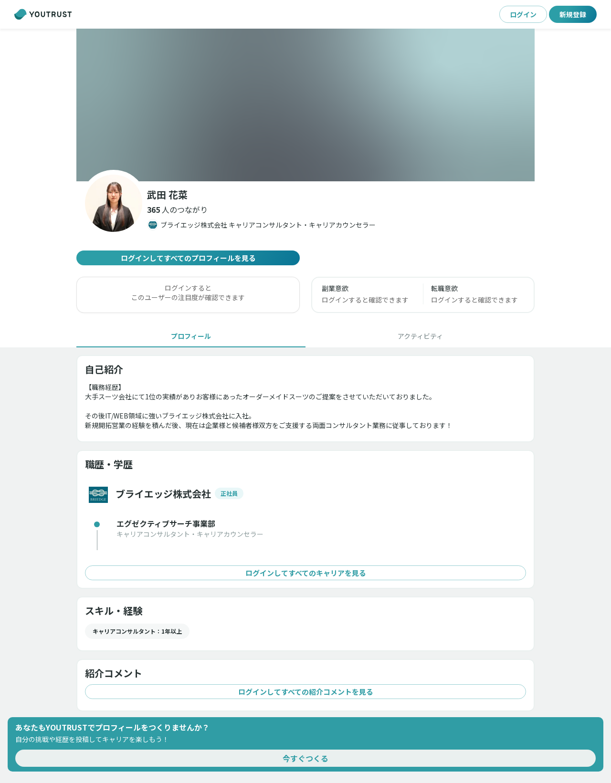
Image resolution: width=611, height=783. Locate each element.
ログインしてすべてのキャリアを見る (305, 573)
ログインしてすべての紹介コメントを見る (305, 692)
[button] (177, 209)
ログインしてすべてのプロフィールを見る (188, 258)
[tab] (191, 335)
